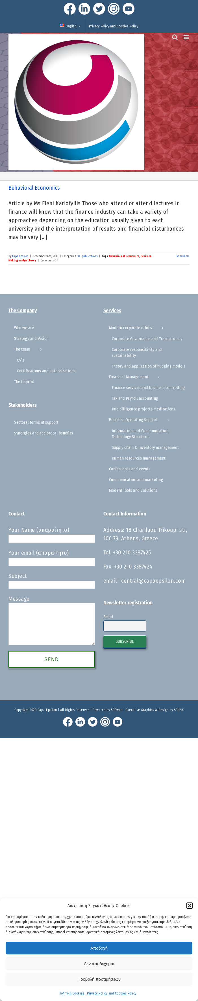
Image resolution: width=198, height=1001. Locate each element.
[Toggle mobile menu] (187, 37)
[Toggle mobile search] (175, 37)
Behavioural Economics (124, 256)
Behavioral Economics (34, 187)
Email (108, 617)
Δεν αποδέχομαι (99, 963)
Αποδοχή (99, 948)
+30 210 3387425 (132, 552)
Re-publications (87, 256)
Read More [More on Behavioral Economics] (183, 256)
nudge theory (27, 260)
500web (117, 710)
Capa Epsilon (20, 256)
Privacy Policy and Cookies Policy (111, 993)
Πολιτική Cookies (71, 993)
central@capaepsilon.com (153, 580)
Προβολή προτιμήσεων (99, 979)
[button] (189, 905)
